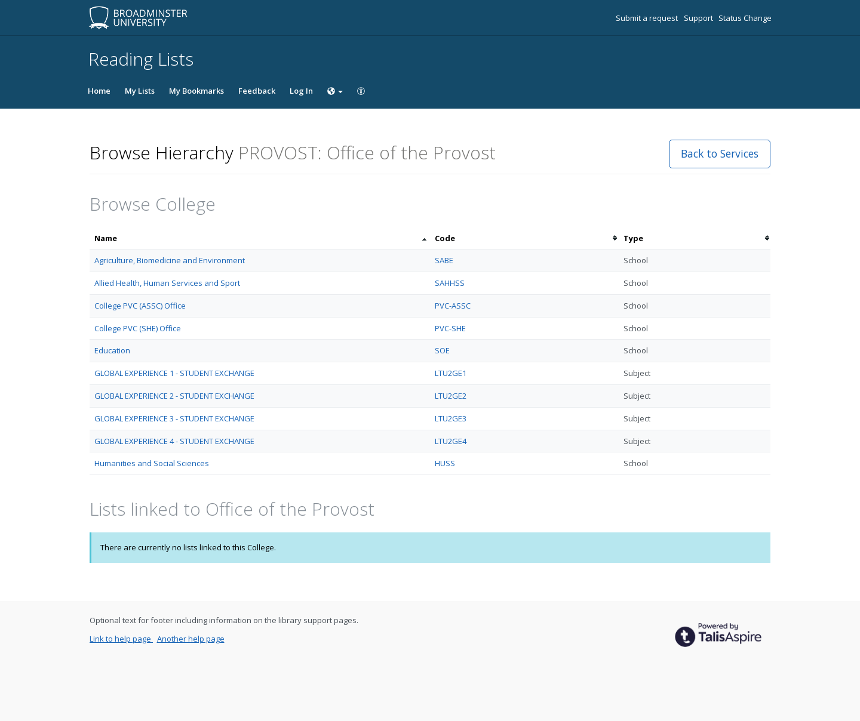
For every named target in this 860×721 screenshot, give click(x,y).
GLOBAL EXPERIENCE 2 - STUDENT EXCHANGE (174, 395)
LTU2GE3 (450, 418)
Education (112, 350)
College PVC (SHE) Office (137, 328)
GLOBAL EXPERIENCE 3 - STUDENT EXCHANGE (174, 418)
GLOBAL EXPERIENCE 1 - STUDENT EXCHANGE (174, 373)
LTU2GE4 (450, 441)
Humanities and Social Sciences (151, 463)
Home (99, 90)
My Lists (140, 90)
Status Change (745, 18)
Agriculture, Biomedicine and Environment (169, 260)
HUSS (445, 463)
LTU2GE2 (450, 395)
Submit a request (648, 18)
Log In (301, 90)
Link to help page (121, 638)
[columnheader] (260, 238)
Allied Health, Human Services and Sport (167, 283)
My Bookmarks (196, 90)
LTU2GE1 (450, 373)
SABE (444, 260)
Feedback (256, 90)
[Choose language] (335, 91)
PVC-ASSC (453, 305)
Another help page (191, 638)
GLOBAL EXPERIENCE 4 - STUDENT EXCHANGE (174, 441)
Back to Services (719, 153)
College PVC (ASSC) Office (140, 305)
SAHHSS (450, 283)
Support (699, 18)
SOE (442, 350)
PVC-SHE (450, 328)
